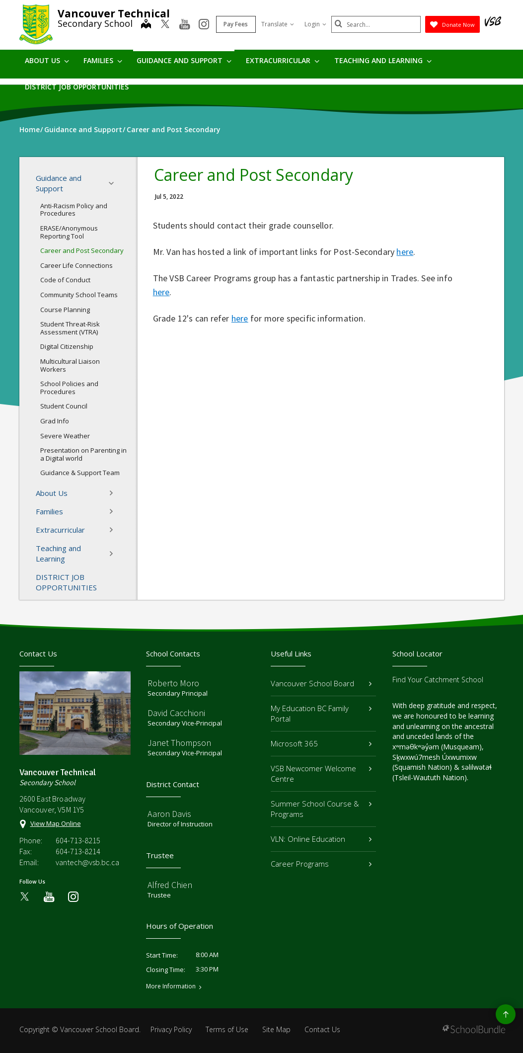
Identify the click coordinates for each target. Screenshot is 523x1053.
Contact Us (322, 1029)
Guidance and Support (184, 60)
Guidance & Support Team (80, 472)
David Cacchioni (176, 713)
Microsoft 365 (321, 743)
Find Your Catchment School (437, 679)
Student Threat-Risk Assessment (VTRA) (70, 328)
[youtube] (184, 25)
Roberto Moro (173, 683)
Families (102, 60)
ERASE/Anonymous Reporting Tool (69, 232)
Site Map (276, 1029)
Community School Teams (79, 294)
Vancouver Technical (114, 13)
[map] (146, 25)
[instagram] (204, 25)
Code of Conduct (65, 279)
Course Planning (65, 309)
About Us (47, 60)
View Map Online (55, 823)
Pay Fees (236, 24)
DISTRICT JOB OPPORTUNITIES (77, 86)
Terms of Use (227, 1029)
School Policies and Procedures (69, 387)
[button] (114, 183)
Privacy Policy (171, 1029)
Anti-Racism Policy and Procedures (73, 209)
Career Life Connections (76, 265)
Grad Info (54, 420)
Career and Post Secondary (82, 250)
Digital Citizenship (66, 346)
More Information (171, 986)
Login (315, 24)
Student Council (63, 406)
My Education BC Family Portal (321, 713)
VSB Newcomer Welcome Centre (321, 773)
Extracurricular (282, 60)
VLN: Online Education (321, 839)
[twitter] (165, 25)
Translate (277, 24)
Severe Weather (65, 435)
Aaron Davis (169, 813)
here (404, 251)
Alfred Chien (170, 885)
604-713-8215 (78, 840)
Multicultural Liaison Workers (70, 365)
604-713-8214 (78, 851)
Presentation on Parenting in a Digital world (83, 454)
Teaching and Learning (383, 60)
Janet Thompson (179, 742)
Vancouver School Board (321, 683)
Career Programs (321, 864)
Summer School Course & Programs (321, 809)
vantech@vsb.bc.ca (87, 862)
